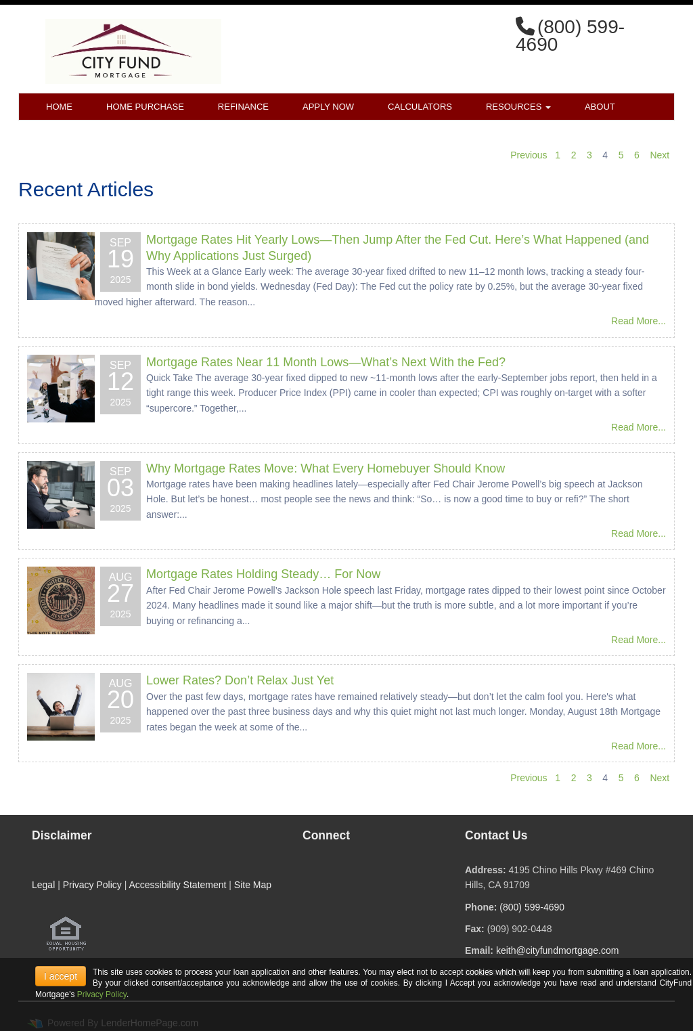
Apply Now (328, 107)
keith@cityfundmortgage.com (557, 950)
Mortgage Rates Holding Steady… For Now (263, 574)
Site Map (252, 884)
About (600, 107)
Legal (43, 884)
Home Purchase (145, 107)
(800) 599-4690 (531, 907)
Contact (67, 134)
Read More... (638, 320)
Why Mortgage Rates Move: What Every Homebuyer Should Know (325, 468)
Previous (528, 155)
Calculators (420, 107)
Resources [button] (518, 107)
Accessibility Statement (177, 884)
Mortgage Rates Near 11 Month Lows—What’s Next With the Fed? (326, 362)
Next (659, 155)
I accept (60, 976)
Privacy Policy (92, 884)
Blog (134, 134)
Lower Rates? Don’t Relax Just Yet (240, 680)
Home (59, 107)
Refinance (243, 107)
